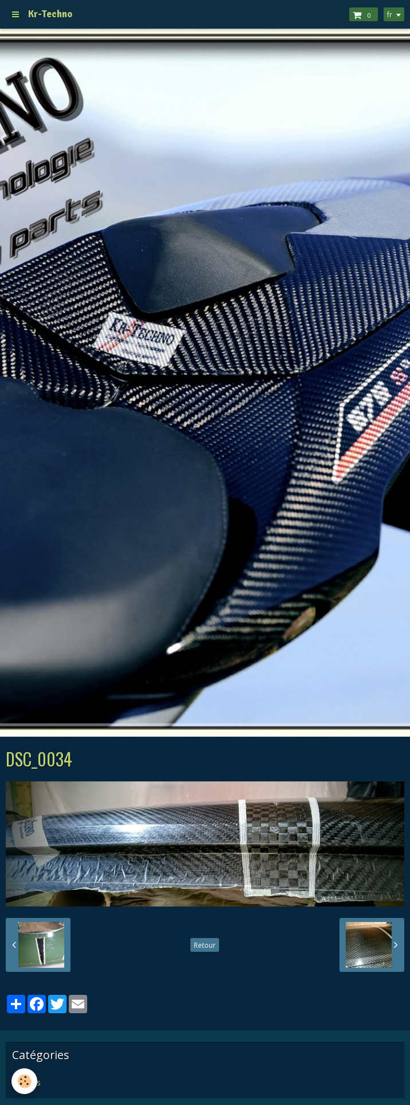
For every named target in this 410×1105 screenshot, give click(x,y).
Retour (205, 945)
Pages (29, 1082)
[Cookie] (24, 1081)
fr (389, 14)
